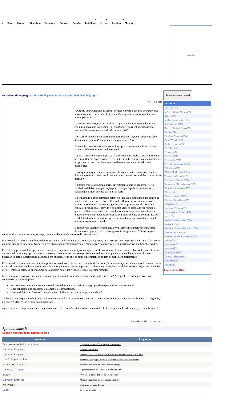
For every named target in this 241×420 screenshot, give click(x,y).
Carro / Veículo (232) (174, 140)
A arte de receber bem (89, 349)
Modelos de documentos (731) (178, 220)
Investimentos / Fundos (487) (177, 212)
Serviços (104, 23)
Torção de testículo (88, 390)
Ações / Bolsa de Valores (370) (178, 112)
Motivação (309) (171, 224)
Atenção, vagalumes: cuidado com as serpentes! (100, 380)
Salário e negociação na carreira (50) (180, 236)
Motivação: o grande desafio (92, 385)
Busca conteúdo (115, 19)
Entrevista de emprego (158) (177, 188)
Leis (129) (169, 216)
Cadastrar (191, 55)
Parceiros (116, 23)
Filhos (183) (169, 192)
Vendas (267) (170, 264)
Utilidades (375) (171, 260)
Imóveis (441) (170, 204)
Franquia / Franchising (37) (176, 200)
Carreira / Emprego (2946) (176, 136)
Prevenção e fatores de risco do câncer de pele (99, 375)
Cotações (77, 23)
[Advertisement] (86, 54)
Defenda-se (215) (172, 168)
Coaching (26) (170, 148)
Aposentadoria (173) (173, 124)
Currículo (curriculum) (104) (177, 164)
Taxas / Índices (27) (173, 252)
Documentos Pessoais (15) (176, 176)
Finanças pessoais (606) (175, 196)
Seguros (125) (170, 248)
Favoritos (101, 19)
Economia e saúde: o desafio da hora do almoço (100, 364)
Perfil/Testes (90, 23)
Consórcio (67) (171, 156)
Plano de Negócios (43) (174, 232)
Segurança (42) (171, 244)
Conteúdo (64, 23)
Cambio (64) (170, 132)
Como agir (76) (171, 152)
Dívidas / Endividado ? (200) (177, 172)
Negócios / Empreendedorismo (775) (181, 228)
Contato (20, 23)
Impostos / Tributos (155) (175, 208)
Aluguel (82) (170, 116)
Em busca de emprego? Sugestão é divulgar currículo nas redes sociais (109, 359)
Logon (91, 19)
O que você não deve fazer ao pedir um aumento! (100, 344)
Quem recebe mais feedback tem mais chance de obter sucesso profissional (111, 354)
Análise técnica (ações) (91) (176, 120)
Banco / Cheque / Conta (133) (177, 128)
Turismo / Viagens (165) (175, 256)
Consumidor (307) (172, 160)
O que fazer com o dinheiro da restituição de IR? (100, 370)
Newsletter (129, 19)
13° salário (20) (171, 108)
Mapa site (129, 23)
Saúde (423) (169, 240)
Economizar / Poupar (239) (176, 180)
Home (10, 23)
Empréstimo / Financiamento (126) (180, 184)
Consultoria (50, 23)
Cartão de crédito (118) (174, 144)
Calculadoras (35, 23)
